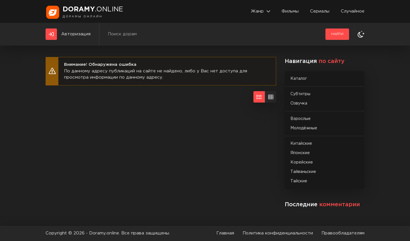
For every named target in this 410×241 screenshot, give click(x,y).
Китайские (301, 143)
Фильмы (290, 11)
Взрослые (300, 119)
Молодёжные (303, 128)
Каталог (298, 78)
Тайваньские (303, 171)
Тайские (298, 181)
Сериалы (319, 11)
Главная (225, 233)
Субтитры (300, 94)
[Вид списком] (259, 97)
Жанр (257, 11)
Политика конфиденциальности (278, 233)
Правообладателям (342, 233)
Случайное (352, 11)
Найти (337, 34)
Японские (300, 153)
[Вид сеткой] (270, 97)
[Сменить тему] (361, 34)
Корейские (301, 162)
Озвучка (298, 103)
